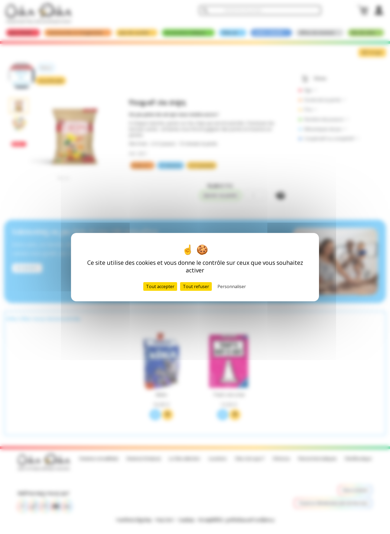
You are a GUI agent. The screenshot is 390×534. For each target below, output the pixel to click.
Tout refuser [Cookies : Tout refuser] (196, 286)
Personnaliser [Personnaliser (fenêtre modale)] (231, 286)
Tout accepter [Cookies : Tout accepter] (160, 286)
